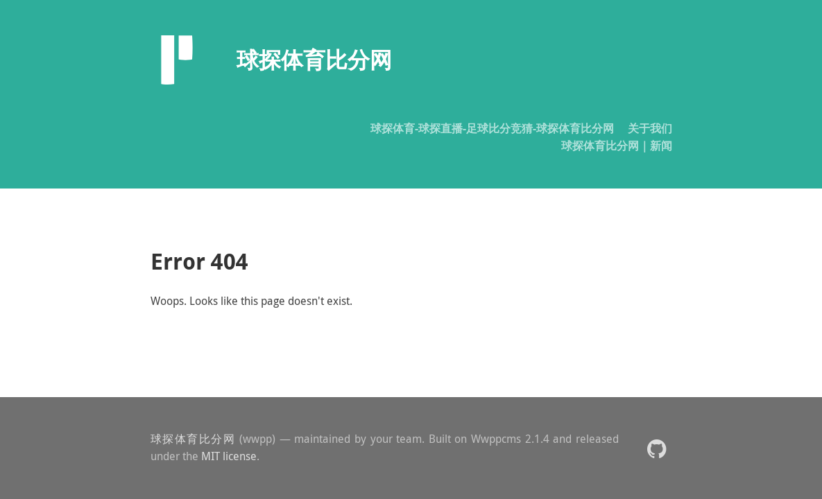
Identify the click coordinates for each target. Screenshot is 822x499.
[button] (656, 448)
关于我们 (650, 128)
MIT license (229, 456)
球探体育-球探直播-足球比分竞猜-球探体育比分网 (492, 128)
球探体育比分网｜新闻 (616, 145)
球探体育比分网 (193, 438)
